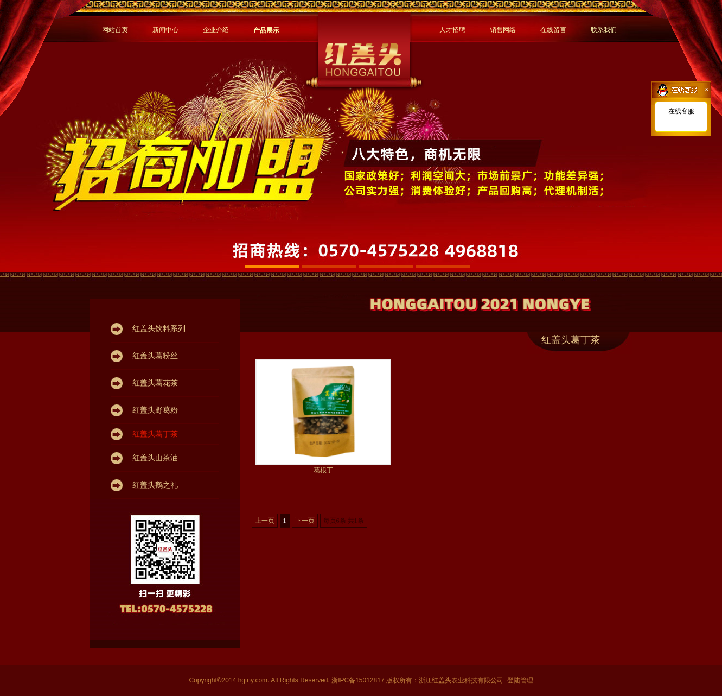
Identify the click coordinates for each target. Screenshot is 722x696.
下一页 (305, 520)
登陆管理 (520, 680)
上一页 (264, 520)
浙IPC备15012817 (358, 680)
